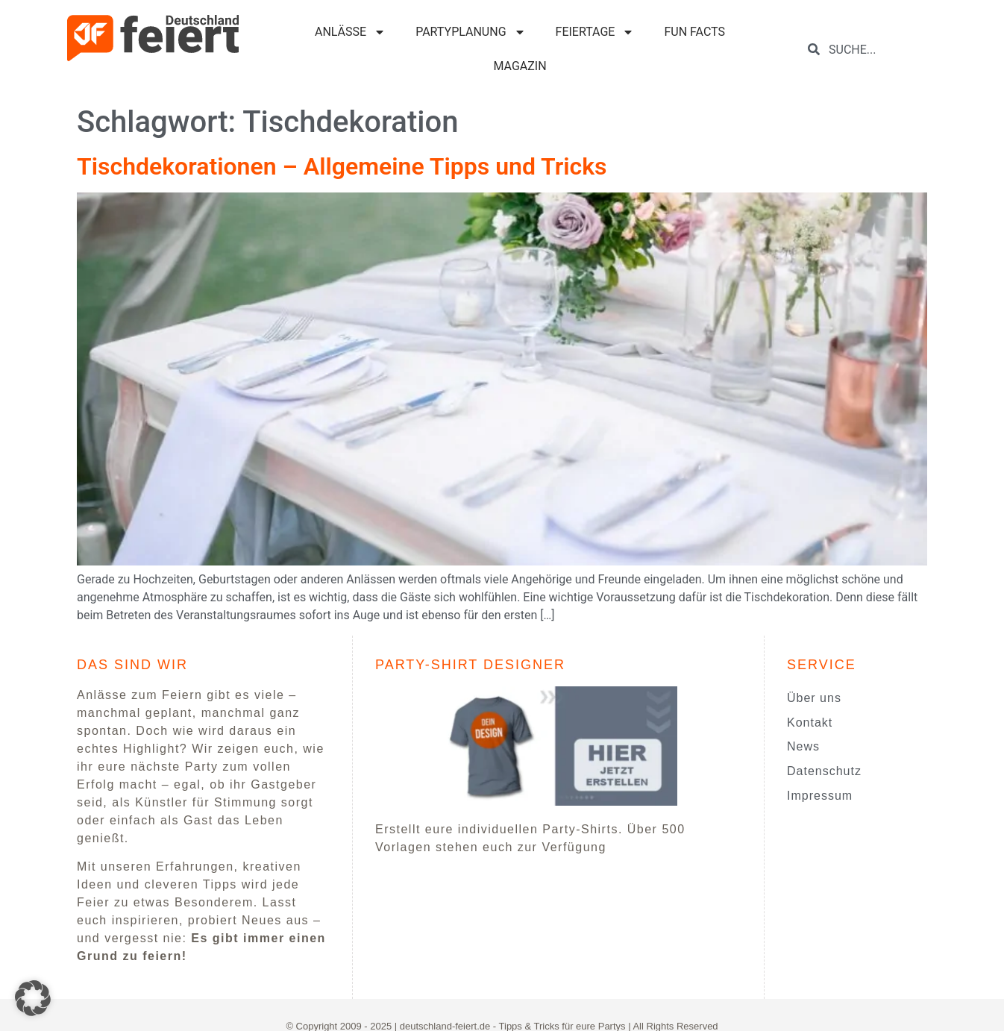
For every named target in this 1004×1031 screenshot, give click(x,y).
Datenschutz (824, 771)
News (803, 746)
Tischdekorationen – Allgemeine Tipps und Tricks (342, 166)
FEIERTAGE (595, 32)
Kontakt (809, 722)
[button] (33, 998)
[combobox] (878, 50)
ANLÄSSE (350, 32)
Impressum (820, 795)
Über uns (814, 698)
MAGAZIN (519, 66)
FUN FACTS (694, 32)
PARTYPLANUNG (470, 32)
